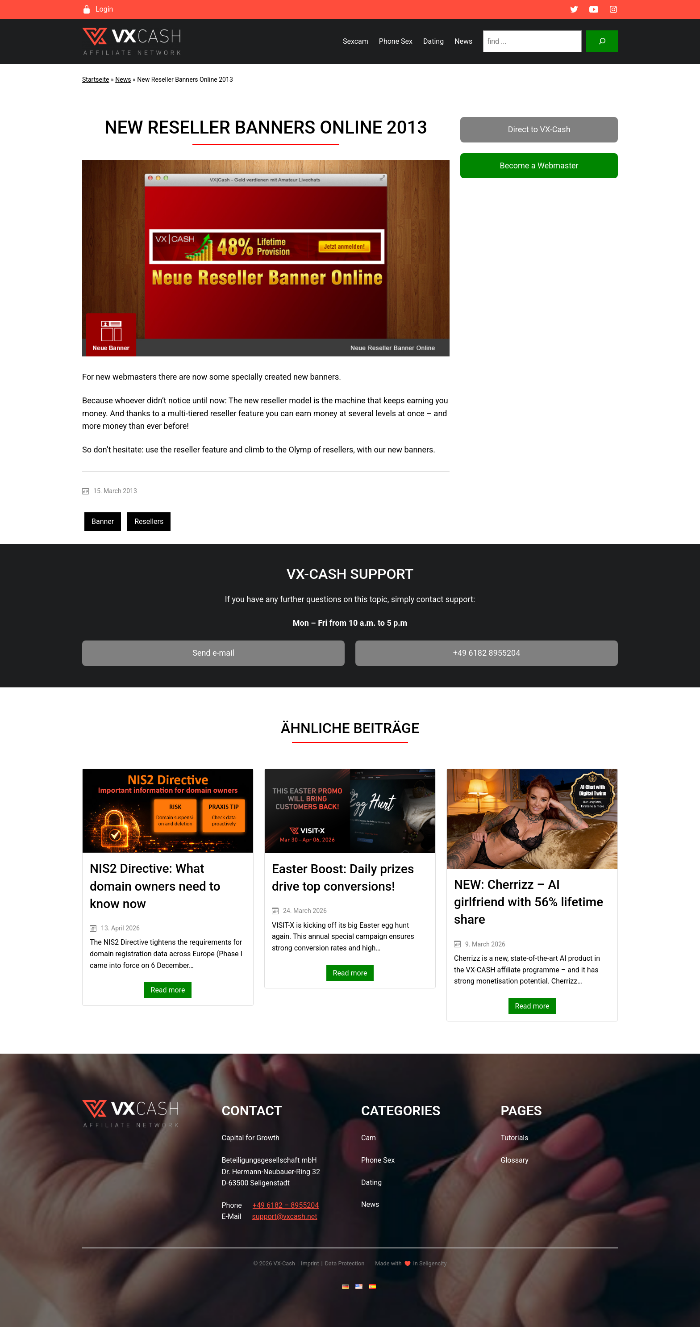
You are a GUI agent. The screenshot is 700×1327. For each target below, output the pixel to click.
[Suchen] (602, 41)
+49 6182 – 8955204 (286, 1205)
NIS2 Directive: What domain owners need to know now (155, 886)
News (123, 79)
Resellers (148, 521)
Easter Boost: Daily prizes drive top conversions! (343, 878)
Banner (103, 521)
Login (104, 9)
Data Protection (345, 1263)
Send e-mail (213, 652)
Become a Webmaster (539, 165)
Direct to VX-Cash (539, 129)
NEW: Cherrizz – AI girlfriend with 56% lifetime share (528, 902)
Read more (171, 991)
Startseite (95, 79)
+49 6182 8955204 (487, 652)
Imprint (310, 1263)
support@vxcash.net (284, 1216)
